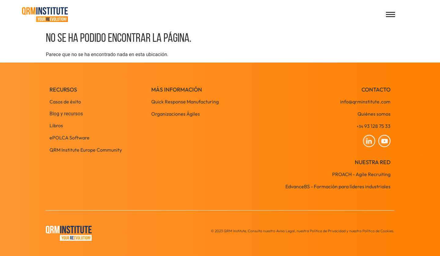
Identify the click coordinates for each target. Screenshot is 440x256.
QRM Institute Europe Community (86, 150)
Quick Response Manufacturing (185, 102)
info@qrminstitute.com (365, 102)
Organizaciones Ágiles (175, 114)
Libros (56, 125)
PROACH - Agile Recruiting (361, 174)
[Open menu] (390, 14)
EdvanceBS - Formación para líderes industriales (338, 186)
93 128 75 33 (374, 126)
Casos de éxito (65, 102)
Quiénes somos (374, 114)
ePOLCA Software (70, 138)
